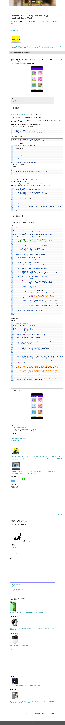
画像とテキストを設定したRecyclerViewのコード (24, 114)
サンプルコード (16, 101)
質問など (15, 544)
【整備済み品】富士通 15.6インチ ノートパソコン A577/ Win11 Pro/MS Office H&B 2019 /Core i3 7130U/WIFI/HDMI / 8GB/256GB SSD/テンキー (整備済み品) (33, 472)
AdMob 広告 (14, 588)
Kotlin (13, 586)
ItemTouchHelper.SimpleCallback (18, 63)
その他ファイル (17, 386)
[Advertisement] (37, 502)
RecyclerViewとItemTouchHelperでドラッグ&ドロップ (25, 429)
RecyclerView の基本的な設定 (20, 427)
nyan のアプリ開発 (31, 2)
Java (13, 585)
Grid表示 (15, 100)
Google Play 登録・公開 (17, 589)
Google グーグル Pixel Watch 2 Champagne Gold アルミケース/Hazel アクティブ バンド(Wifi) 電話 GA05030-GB (32, 628)
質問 (26, 521)
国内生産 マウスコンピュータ (18, 30)
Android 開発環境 (16, 584)
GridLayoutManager (15, 440)
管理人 (14, 547)
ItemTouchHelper (15, 435)
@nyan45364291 (58, 514)
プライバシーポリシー (18, 545)
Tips (13, 590)
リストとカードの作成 (16, 436)
